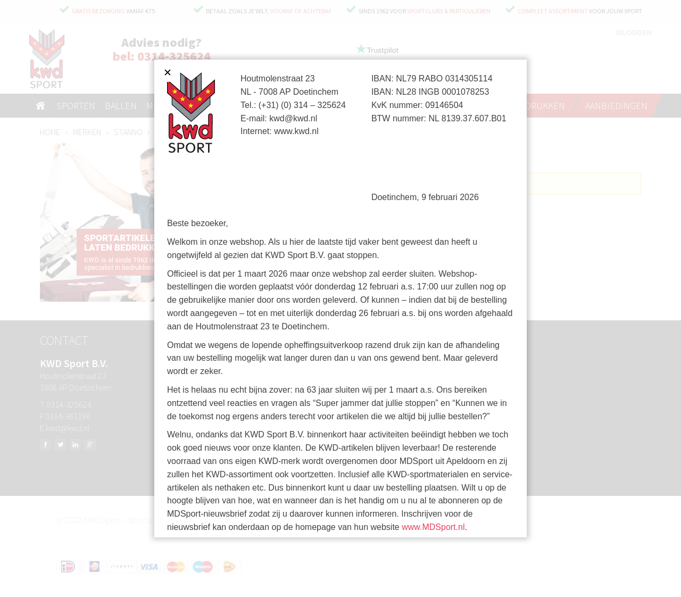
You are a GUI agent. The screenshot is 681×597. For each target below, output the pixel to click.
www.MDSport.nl (433, 527)
